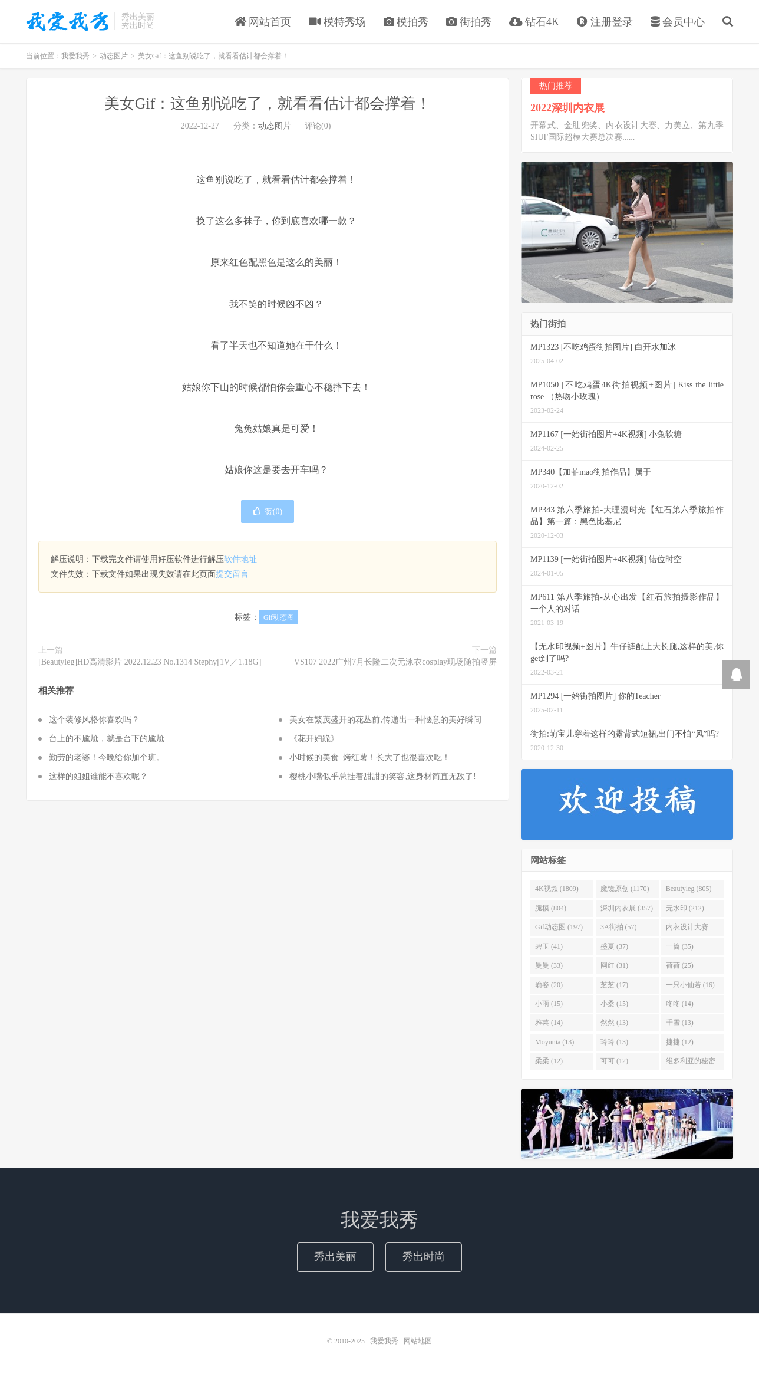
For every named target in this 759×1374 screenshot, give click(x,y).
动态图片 (114, 56)
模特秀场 (337, 22)
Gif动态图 (278, 617)
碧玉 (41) (549, 946)
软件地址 (240, 559)
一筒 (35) (680, 946)
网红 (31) (614, 965)
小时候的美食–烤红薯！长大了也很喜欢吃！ (369, 757)
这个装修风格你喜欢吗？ (94, 719)
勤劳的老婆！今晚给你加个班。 (106, 757)
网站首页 (263, 22)
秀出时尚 (423, 1257)
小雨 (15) (549, 1004)
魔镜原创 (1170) (624, 889)
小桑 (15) (614, 1004)
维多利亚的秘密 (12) (690, 1063)
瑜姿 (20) (549, 985)
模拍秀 (406, 22)
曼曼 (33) (549, 965)
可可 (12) (614, 1061)
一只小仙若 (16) (690, 985)
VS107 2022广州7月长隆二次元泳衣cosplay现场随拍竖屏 (395, 662)
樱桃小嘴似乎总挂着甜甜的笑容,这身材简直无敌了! (382, 776)
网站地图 (418, 1341)
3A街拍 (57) (618, 927)
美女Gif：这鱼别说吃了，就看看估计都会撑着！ (267, 103)
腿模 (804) (550, 908)
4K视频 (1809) (557, 889)
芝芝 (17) (614, 985)
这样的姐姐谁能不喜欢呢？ (98, 776)
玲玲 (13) (614, 1042)
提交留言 (232, 574)
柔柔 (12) (549, 1061)
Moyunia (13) (554, 1042)
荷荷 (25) (680, 965)
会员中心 (678, 22)
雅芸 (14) (549, 1022)
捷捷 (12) (680, 1042)
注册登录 (605, 22)
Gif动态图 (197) (559, 927)
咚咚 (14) (680, 1004)
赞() (267, 511)
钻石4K (534, 22)
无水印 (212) (685, 908)
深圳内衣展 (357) (626, 908)
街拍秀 (468, 22)
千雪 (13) (680, 1022)
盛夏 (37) (614, 946)
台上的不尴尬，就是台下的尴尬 (106, 738)
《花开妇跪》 (314, 738)
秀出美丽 (335, 1257)
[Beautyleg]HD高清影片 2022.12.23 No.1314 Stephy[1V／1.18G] (149, 662)
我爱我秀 (67, 21)
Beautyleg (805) (689, 889)
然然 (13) (614, 1022)
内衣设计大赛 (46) (687, 929)
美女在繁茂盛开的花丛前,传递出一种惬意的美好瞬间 (385, 719)
